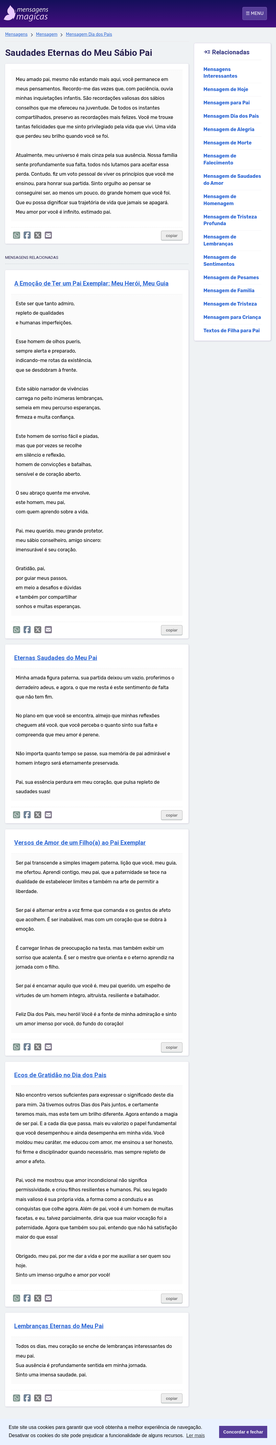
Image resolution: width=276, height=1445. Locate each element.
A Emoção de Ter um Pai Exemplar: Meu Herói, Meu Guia (91, 283)
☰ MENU (255, 13)
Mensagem (47, 34)
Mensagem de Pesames (231, 277)
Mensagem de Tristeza (230, 304)
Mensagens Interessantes (220, 72)
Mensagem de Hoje (225, 89)
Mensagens (16, 34)
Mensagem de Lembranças (219, 240)
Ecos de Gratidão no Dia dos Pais (60, 1075)
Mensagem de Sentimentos (219, 260)
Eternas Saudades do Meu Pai (55, 658)
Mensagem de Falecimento (219, 159)
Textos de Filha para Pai (231, 330)
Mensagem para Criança (232, 317)
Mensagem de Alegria (229, 129)
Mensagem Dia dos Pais (89, 34)
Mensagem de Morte (227, 143)
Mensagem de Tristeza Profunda (230, 220)
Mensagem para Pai (226, 103)
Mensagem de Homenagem (219, 200)
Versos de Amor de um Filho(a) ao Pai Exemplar (80, 842)
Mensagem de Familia (229, 290)
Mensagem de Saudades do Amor (232, 179)
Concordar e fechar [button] (243, 1432)
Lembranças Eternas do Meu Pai (59, 1326)
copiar (172, 235)
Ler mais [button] (195, 1435)
